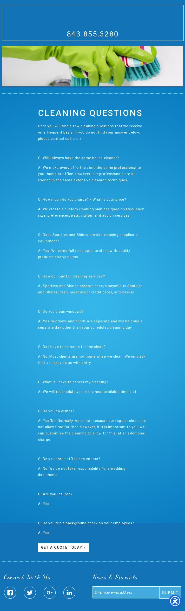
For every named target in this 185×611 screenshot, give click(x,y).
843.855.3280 (93, 34)
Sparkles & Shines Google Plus (49, 592)
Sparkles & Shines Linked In (69, 592)
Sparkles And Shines (92, 20)
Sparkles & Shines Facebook (10, 592)
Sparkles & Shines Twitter (30, 592)
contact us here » (66, 139)
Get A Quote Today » (63, 547)
